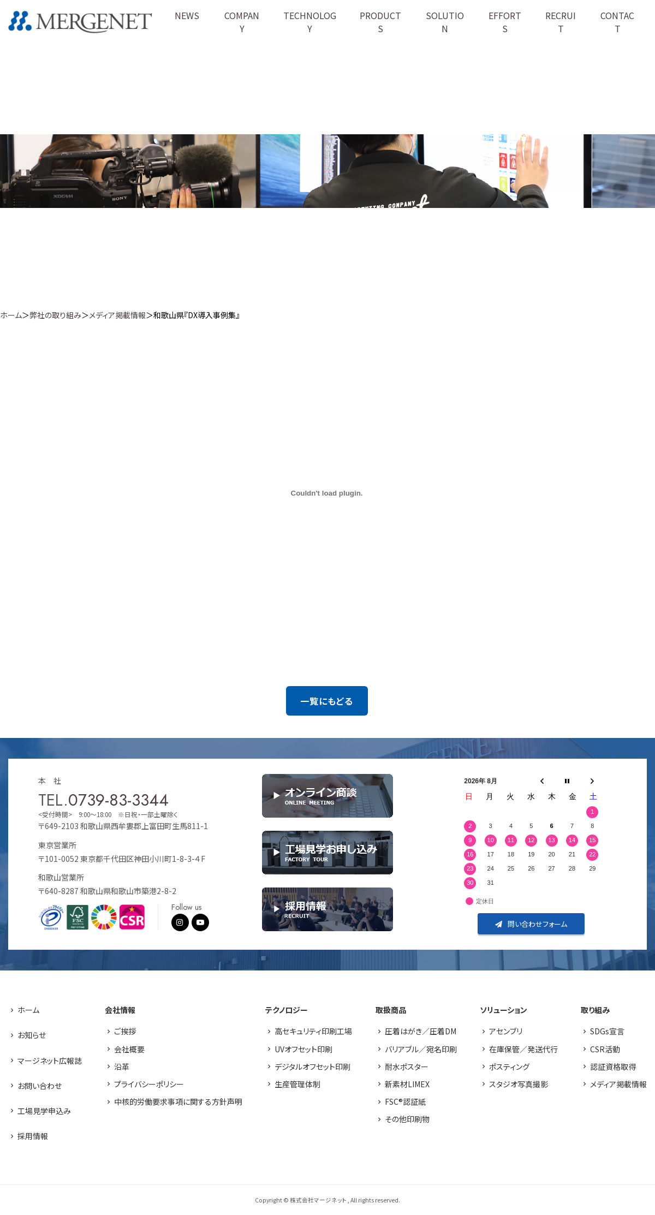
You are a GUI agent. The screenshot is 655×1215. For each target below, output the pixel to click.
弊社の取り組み (55, 314)
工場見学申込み (44, 1110)
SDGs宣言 (607, 1031)
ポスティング (509, 1066)
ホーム (11, 314)
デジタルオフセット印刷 (312, 1066)
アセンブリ (505, 1031)
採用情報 (32, 1135)
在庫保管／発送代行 (523, 1049)
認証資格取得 (613, 1066)
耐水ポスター (406, 1066)
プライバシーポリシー (149, 1084)
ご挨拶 (125, 1031)
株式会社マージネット (80, 22)
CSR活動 (605, 1049)
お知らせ (31, 1034)
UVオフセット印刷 (303, 1049)
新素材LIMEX (407, 1084)
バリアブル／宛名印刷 (421, 1049)
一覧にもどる (326, 700)
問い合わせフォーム (531, 924)
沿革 (121, 1066)
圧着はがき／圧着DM (420, 1031)
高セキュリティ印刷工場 (313, 1031)
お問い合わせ (39, 1085)
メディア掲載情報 (117, 314)
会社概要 (129, 1049)
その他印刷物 (407, 1118)
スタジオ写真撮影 (518, 1084)
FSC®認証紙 (405, 1101)
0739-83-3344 (118, 800)
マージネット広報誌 (49, 1060)
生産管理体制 (297, 1084)
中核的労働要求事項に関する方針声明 (178, 1101)
